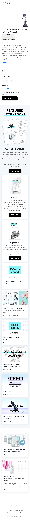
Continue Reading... (8, 63)
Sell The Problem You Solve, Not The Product (14, 30)
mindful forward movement (8, 37)
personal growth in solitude (8, 39)
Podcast (9, 511)
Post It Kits (19, 513)
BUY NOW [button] (15, 171)
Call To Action (9, 98)
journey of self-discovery (8, 34)
